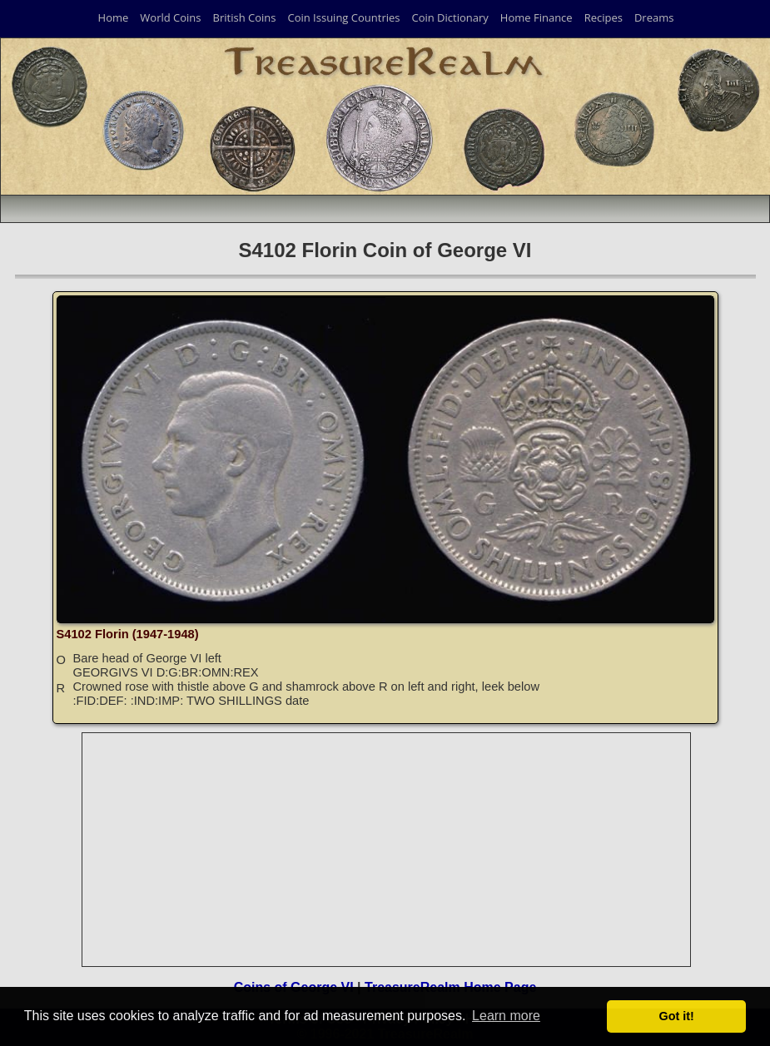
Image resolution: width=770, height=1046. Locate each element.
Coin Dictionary (449, 17)
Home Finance (536, 17)
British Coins (244, 17)
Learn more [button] (506, 1016)
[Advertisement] (387, 849)
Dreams (654, 17)
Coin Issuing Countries (343, 17)
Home (113, 17)
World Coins (170, 17)
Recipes (603, 17)
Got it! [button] (676, 1016)
